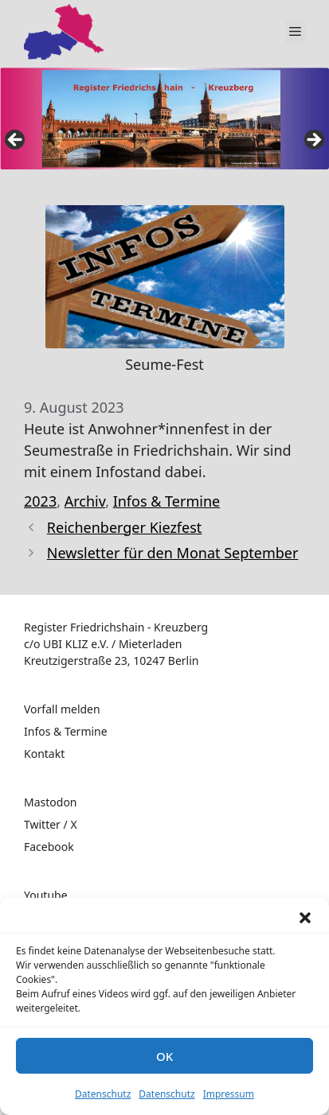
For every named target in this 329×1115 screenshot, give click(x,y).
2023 (40, 501)
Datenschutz (103, 1094)
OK (164, 1056)
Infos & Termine (167, 501)
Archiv (85, 501)
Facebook (49, 846)
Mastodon (50, 802)
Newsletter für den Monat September (173, 552)
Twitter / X (50, 824)
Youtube (46, 895)
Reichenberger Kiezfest (124, 527)
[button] (305, 918)
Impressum (228, 1094)
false (16, 141)
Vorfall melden (62, 709)
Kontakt (44, 753)
